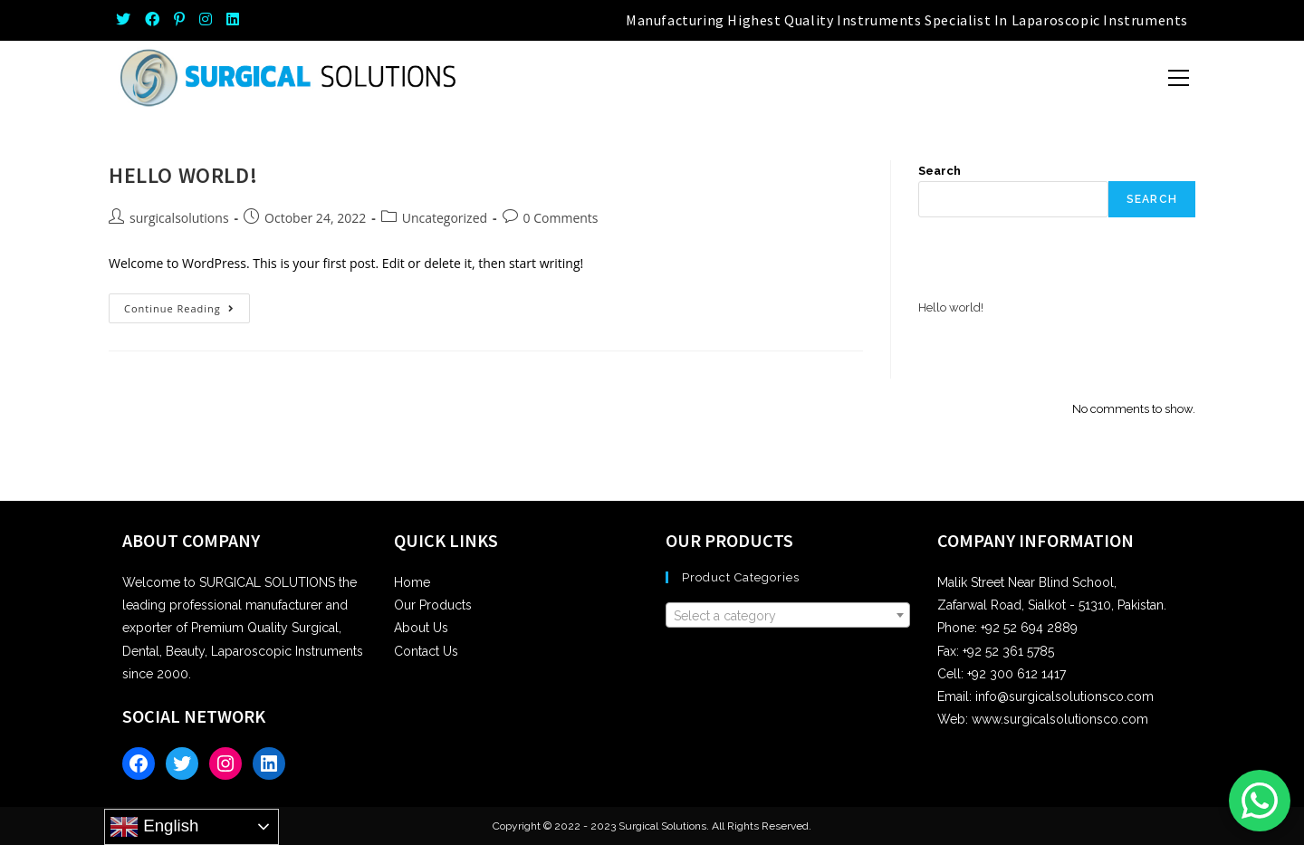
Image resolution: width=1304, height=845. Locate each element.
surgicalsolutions (179, 217)
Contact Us (426, 651)
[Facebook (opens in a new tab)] (152, 20)
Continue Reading (187, 311)
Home (412, 582)
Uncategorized (444, 217)
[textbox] (787, 616)
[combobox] (788, 615)
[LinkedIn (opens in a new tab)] (232, 20)
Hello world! (183, 175)
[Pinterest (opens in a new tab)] (179, 20)
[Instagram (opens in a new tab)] (205, 20)
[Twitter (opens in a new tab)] (127, 20)
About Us (421, 627)
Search (939, 171)
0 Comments (561, 217)
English (154, 826)
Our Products (433, 605)
